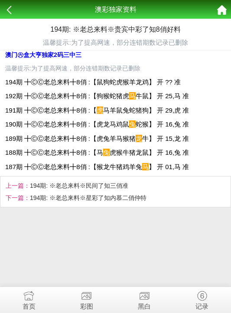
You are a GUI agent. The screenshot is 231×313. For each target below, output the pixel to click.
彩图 (86, 298)
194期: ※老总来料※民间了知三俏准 (79, 185)
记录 (202, 298)
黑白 (144, 298)
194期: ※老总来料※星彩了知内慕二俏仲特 (88, 197)
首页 (29, 298)
